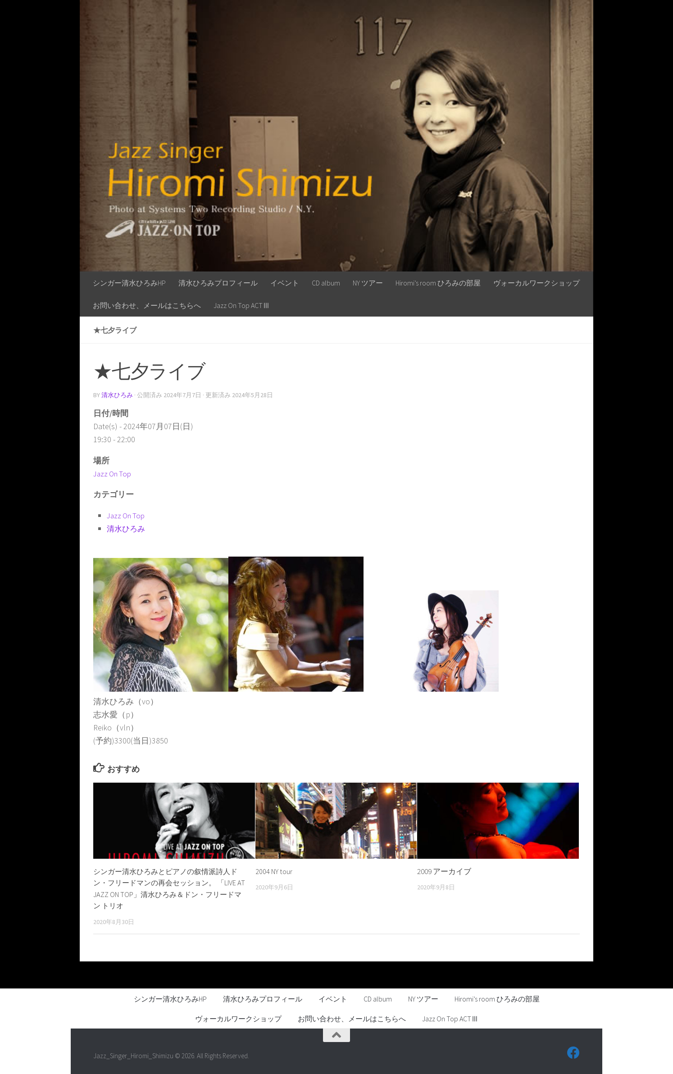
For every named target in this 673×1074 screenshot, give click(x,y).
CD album (326, 282)
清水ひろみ (117, 395)
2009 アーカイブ (444, 871)
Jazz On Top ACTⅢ (242, 305)
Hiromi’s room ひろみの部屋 (438, 282)
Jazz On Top (114, 473)
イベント (284, 282)
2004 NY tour (274, 871)
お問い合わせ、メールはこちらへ (147, 305)
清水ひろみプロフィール (218, 282)
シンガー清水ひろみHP (129, 282)
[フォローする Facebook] (573, 1052)
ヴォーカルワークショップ (536, 282)
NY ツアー (368, 282)
